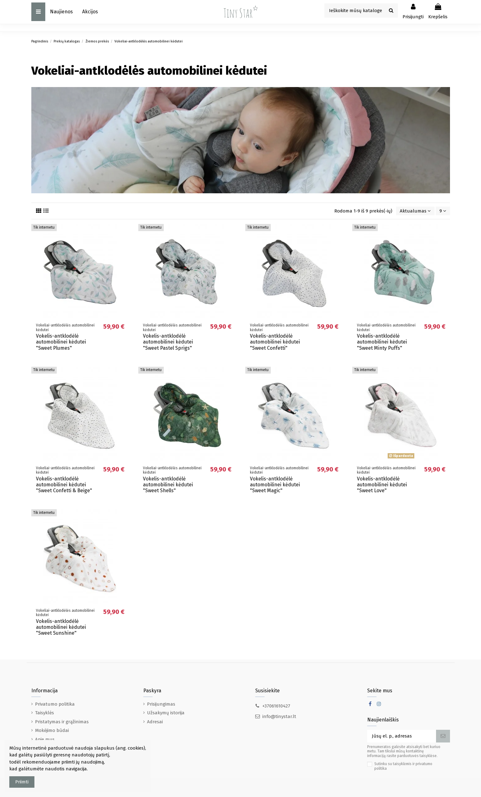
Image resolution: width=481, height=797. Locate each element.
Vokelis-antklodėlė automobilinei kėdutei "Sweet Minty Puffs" (382, 342)
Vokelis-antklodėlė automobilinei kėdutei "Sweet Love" (382, 484)
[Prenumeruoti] (443, 736)
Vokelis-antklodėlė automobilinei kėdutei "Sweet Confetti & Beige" (64, 484)
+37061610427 (276, 706)
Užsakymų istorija (166, 713)
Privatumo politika (55, 704)
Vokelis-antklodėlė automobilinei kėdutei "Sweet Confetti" (275, 342)
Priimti (22, 782)
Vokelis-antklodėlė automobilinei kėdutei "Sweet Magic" (275, 484)
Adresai (155, 722)
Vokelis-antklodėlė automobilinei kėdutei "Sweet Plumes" (61, 342)
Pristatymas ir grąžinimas (62, 722)
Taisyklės (44, 713)
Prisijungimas (161, 704)
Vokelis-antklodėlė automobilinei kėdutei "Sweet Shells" (168, 484)
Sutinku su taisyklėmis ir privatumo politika (403, 766)
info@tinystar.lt (279, 716)
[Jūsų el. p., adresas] (401, 736)
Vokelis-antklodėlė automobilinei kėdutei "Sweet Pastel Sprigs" (168, 342)
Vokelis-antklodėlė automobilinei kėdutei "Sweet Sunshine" (61, 627)
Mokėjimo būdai (52, 730)
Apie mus (45, 739)
